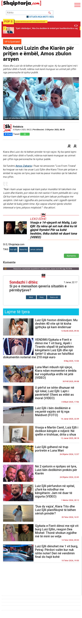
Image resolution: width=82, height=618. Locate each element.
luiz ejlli (13, 249)
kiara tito (23, 249)
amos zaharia (36, 249)
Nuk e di (54, 297)
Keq (41, 297)
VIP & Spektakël (12, 41)
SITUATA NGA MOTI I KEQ (41, 17)
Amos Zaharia (24, 165)
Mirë (31, 297)
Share (8, 134)
